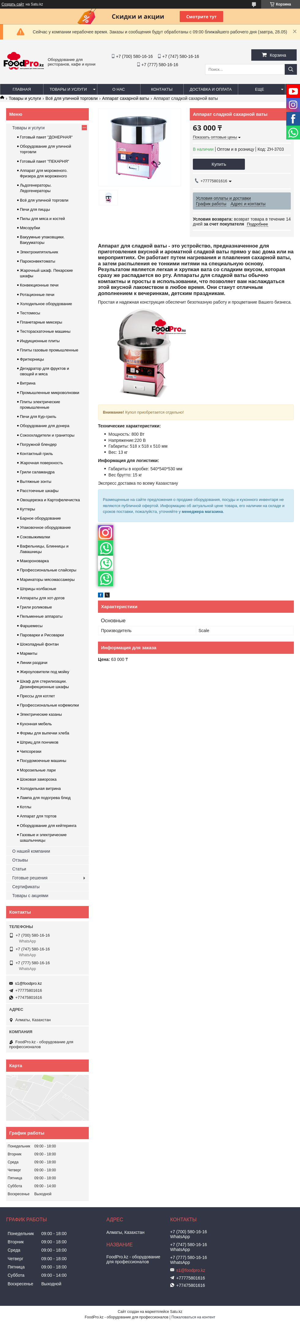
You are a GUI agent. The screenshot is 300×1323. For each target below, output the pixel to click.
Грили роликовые (36, 607)
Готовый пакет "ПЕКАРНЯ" (44, 161)
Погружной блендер (38, 444)
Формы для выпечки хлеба (44, 733)
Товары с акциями (30, 895)
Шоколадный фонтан (39, 644)
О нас (118, 89)
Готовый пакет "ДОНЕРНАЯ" (46, 137)
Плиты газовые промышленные (49, 350)
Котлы (25, 807)
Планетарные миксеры (41, 322)
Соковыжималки (35, 537)
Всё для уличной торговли (72, 98)
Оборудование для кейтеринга (48, 825)
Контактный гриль (36, 453)
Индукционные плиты (40, 341)
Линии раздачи (33, 662)
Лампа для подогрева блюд (45, 797)
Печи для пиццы (35, 209)
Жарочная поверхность (41, 463)
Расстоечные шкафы (39, 490)
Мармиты (28, 653)
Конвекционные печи (39, 285)
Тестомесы (30, 313)
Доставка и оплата (211, 89)
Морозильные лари (38, 770)
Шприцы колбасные (38, 588)
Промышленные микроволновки (49, 392)
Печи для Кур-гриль (38, 416)
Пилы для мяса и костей (42, 218)
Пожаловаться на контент (193, 1317)
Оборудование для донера (44, 425)
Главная (22, 89)
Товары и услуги (68, 89)
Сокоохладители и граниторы (47, 435)
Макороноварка (34, 561)
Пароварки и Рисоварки (42, 635)
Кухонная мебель (36, 724)
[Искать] (291, 69)
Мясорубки (30, 228)
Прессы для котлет (37, 696)
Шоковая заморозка (38, 779)
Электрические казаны (41, 714)
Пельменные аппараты (41, 616)
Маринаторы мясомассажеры (47, 579)
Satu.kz (176, 1312)
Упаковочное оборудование (45, 527)
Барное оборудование (40, 518)
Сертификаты (25, 886)
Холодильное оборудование (46, 303)
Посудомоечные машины (43, 760)
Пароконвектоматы (37, 261)
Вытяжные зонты (35, 481)
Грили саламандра (37, 472)
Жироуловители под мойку (44, 671)
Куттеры (27, 509)
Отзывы (20, 860)
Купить (219, 164)
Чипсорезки (30, 751)
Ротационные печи (37, 294)
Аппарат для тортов (38, 816)
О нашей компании (31, 851)
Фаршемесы (31, 626)
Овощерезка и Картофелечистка (50, 500)
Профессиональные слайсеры (48, 570)
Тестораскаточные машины (45, 331)
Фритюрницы (32, 359)
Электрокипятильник (39, 252)
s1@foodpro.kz (28, 983)
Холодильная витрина (40, 788)
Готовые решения (29, 877)
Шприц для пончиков (39, 742)
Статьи (19, 868)
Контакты (161, 89)
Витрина (28, 383)
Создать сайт (13, 4)
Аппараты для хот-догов (42, 598)
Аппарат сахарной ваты (125, 98)
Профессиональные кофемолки (49, 705)
